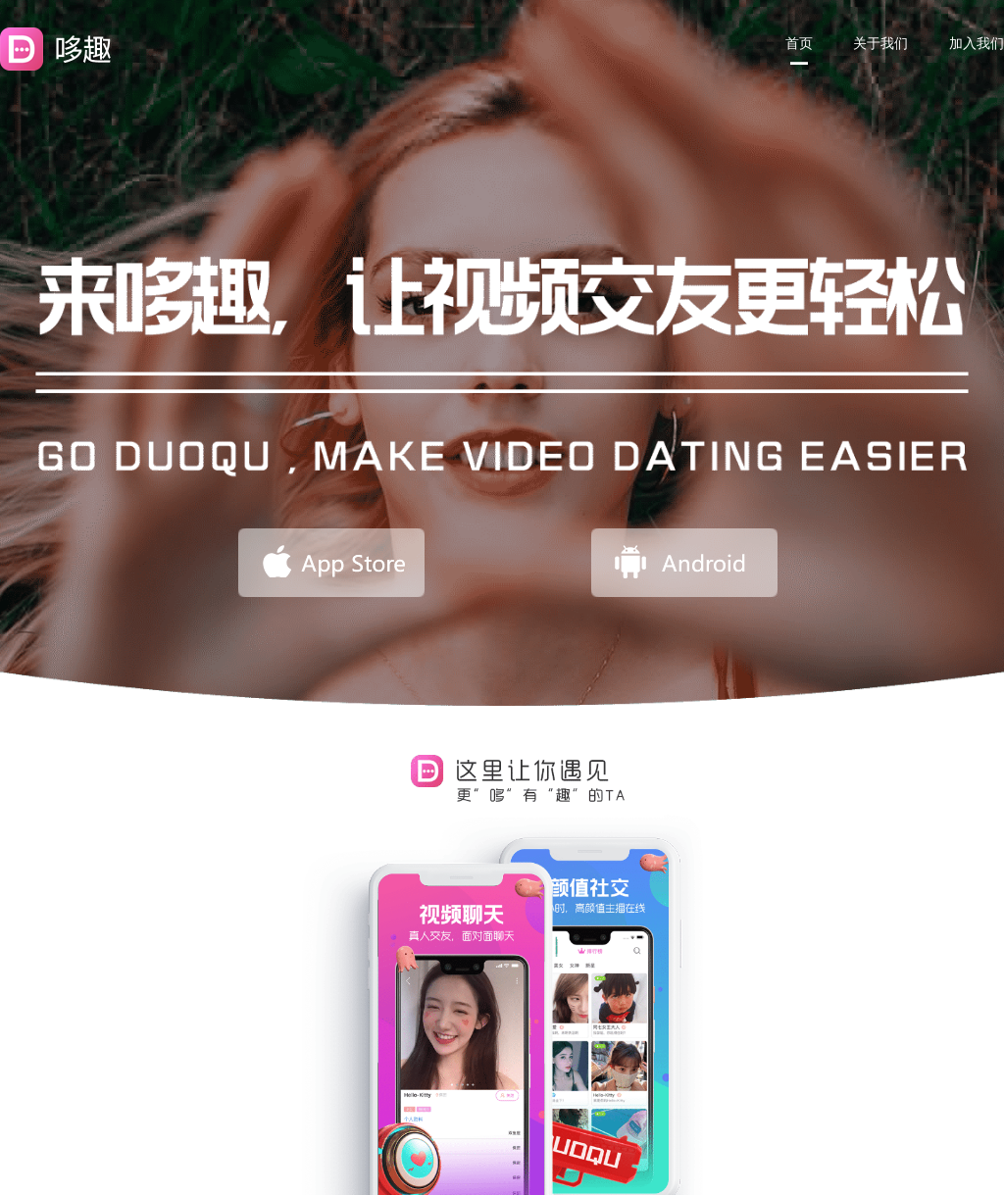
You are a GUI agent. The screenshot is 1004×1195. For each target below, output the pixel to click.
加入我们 (976, 43)
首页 (799, 43)
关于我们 (880, 43)
